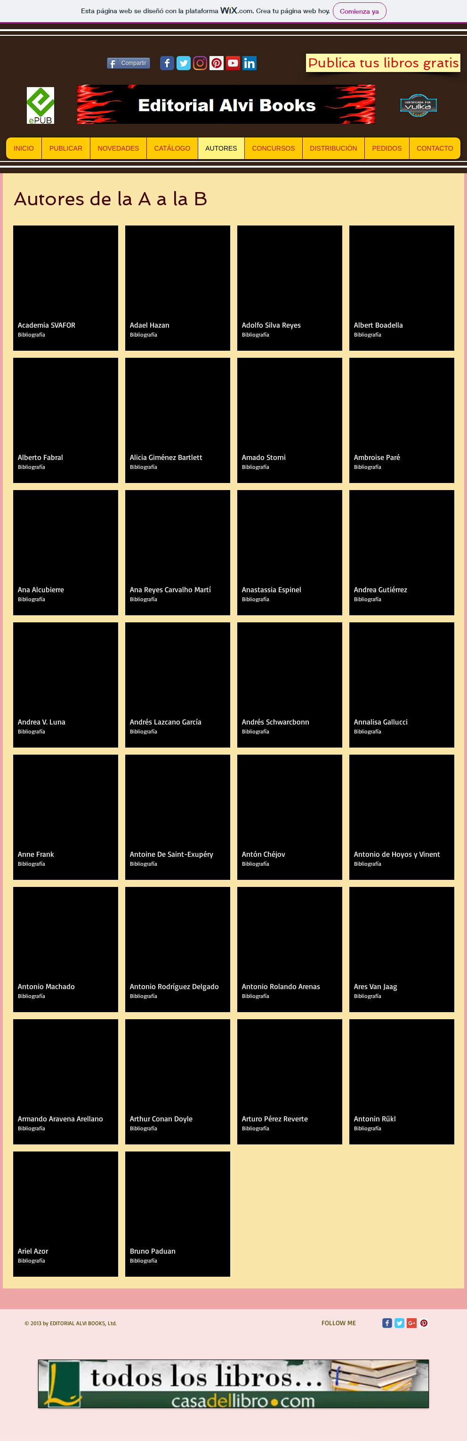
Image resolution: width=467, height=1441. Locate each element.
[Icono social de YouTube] (233, 63)
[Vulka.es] (419, 105)
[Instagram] (200, 63)
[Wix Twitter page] (184, 63)
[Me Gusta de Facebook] (51, 63)
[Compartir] (128, 63)
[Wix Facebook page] (167, 63)
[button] (65, 288)
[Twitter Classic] (399, 1323)
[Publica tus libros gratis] (383, 63)
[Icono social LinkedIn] (249, 63)
